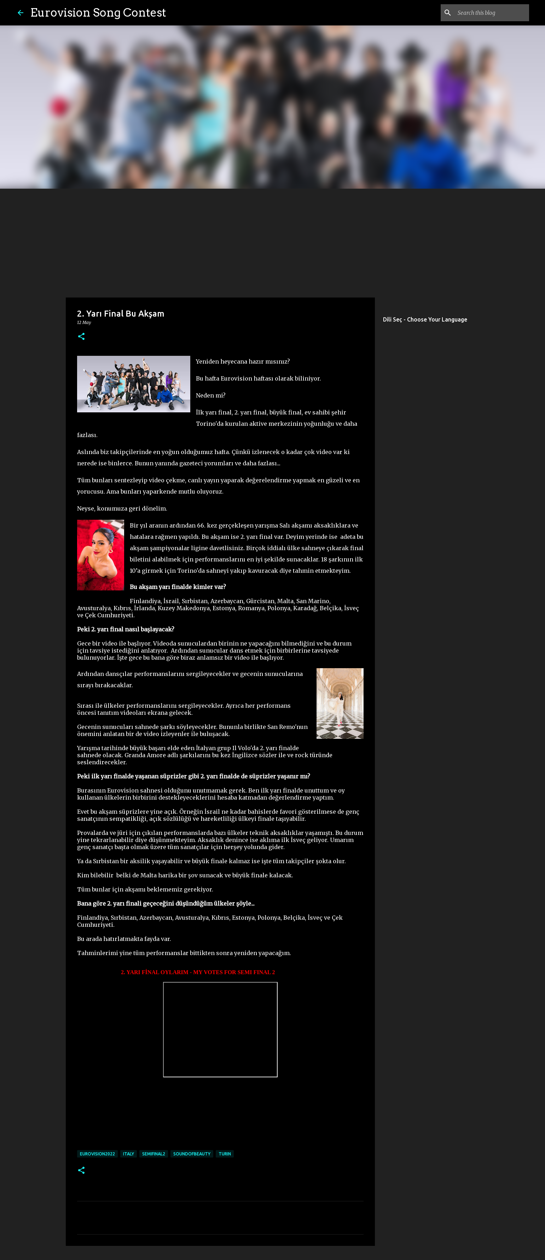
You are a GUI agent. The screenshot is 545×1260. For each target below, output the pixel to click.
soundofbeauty (191, 1154)
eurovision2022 (97, 1154)
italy (128, 1154)
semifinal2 (153, 1154)
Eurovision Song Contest (98, 12)
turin (225, 1154)
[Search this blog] (492, 12)
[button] (81, 337)
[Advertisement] (272, 241)
